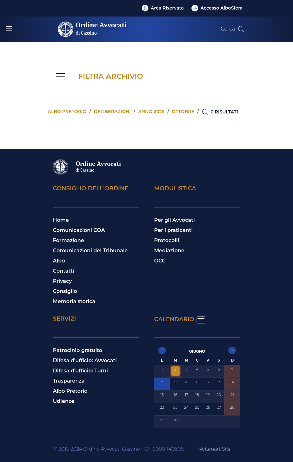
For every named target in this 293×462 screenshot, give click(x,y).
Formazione (68, 240)
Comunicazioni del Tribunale (90, 251)
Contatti (63, 271)
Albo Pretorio (70, 391)
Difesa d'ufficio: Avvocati (85, 360)
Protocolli (166, 240)
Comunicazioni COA (79, 230)
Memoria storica (74, 301)
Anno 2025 (151, 111)
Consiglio (65, 291)
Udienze (64, 401)
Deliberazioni (112, 111)
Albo (59, 261)
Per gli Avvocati (174, 220)
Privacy (62, 281)
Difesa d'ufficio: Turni (80, 371)
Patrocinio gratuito (77, 350)
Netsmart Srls (214, 449)
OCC (160, 261)
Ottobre (183, 111)
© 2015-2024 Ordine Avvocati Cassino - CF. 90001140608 (119, 449)
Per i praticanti (173, 230)
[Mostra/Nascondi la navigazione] (9, 28)
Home (61, 220)
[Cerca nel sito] (241, 29)
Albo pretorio (67, 111)
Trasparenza (69, 381)
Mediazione (169, 251)
